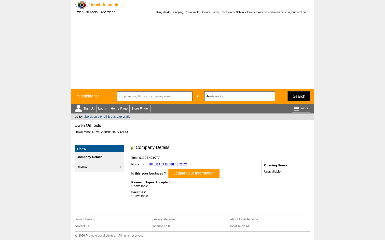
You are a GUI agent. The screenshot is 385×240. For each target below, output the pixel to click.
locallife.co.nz (239, 226)
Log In (102, 108)
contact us (82, 226)
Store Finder (140, 108)
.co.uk (104, 4)
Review (82, 167)
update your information (194, 173)
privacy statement (165, 219)
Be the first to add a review (168, 164)
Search (299, 96)
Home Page (119, 108)
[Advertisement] (192, 51)
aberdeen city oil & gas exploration (107, 116)
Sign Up (89, 108)
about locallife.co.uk (244, 219)
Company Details (89, 157)
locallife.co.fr (161, 226)
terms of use (83, 219)
